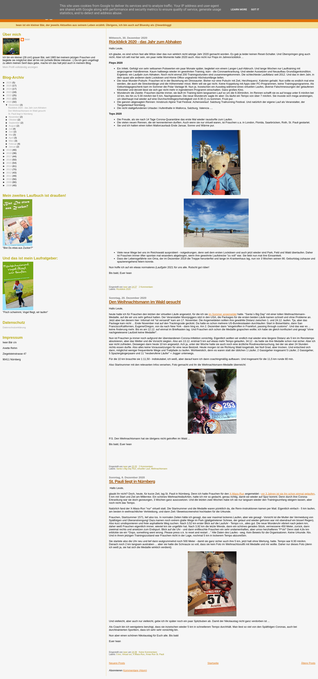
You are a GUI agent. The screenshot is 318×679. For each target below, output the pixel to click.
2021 (9, 98)
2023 (9, 92)
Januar (12, 146)
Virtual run (127, 654)
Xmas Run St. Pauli (155, 654)
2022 (9, 95)
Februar (13, 144)
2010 (9, 179)
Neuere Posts (117, 663)
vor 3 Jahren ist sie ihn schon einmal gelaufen (288, 493)
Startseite (213, 663)
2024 (9, 88)
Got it (255, 9)
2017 (9, 156)
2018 (9, 153)
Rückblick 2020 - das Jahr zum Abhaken (145, 41)
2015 (9, 162)
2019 (9, 149)
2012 (9, 172)
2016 (9, 159)
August (13, 126)
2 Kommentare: (146, 287)
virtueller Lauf (143, 469)
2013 (9, 169)
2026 (9, 82)
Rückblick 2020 (123, 289)
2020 (9, 101)
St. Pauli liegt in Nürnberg (132, 481)
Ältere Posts (308, 663)
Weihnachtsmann (159, 469)
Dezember (14, 105)
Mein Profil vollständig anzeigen (20, 67)
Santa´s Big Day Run (126, 469)
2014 (9, 166)
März (12, 141)
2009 (9, 182)
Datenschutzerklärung (14, 327)
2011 (9, 175)
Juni (11, 131)
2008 (9, 185)
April (11, 138)
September (15, 123)
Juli (11, 129)
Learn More (239, 9)
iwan (27, 39)
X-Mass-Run (237, 493)
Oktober (13, 119)
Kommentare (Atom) (135, 670)
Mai (11, 134)
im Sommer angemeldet (223, 314)
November (14, 117)
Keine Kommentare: (148, 652)
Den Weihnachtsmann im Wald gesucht (144, 301)
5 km (118, 654)
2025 (9, 85)
